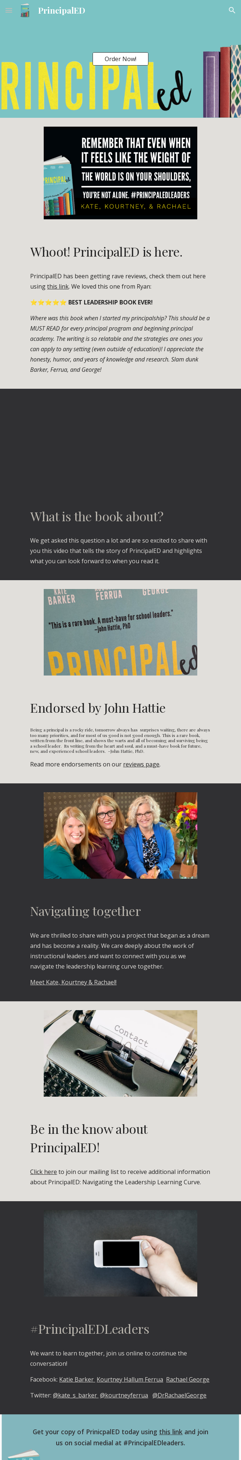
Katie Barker (77, 1379)
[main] (120, 251)
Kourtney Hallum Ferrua (130, 1379)
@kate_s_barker (75, 1395)
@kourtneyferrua (124, 1395)
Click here (43, 1172)
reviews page (141, 764)
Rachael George (187, 1379)
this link (58, 286)
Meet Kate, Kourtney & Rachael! (73, 982)
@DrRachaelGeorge (179, 1395)
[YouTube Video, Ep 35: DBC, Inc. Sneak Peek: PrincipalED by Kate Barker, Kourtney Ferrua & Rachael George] (120, 441)
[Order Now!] (120, 59)
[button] (9, 10)
